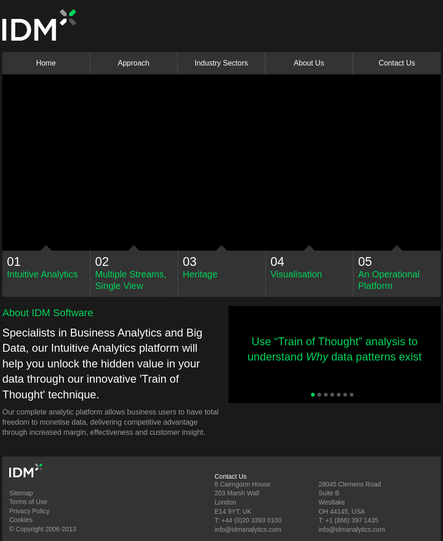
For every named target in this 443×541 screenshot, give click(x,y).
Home (46, 63)
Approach (134, 63)
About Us (309, 63)
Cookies (21, 519)
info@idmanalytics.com (248, 529)
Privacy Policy (29, 511)
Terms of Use (28, 501)
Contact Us (396, 63)
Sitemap (21, 493)
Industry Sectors (221, 63)
